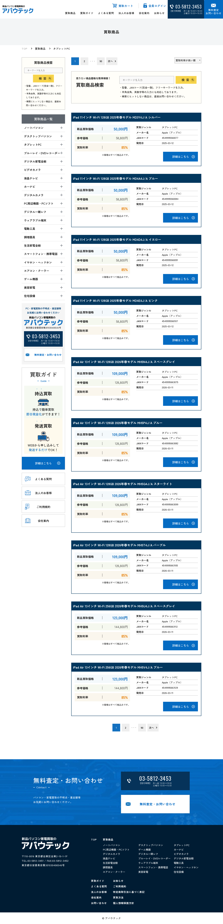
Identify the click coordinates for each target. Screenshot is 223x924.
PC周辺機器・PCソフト (116, 849)
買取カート (125, 6)
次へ (110, 61)
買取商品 (70, 13)
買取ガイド (86, 13)
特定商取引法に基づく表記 (129, 892)
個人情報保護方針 (123, 903)
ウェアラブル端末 (148, 863)
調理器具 (108, 867)
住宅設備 (179, 872)
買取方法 (118, 897)
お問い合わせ (99, 903)
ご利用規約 (119, 886)
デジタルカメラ (111, 854)
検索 (43, 78)
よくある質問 (106, 13)
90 (101, 61)
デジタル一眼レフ (148, 854)
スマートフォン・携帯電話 (153, 867)
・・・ (92, 61)
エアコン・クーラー (114, 872)
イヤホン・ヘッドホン (186, 867)
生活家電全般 (110, 863)
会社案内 (144, 13)
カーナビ (179, 849)
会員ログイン (157, 6)
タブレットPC (61, 48)
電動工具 (179, 863)
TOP (24, 48)
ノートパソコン (111, 845)
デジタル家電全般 (184, 858)
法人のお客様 (126, 13)
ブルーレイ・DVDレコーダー (154, 858)
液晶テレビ (109, 858)
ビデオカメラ (181, 854)
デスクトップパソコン (150, 845)
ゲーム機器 (144, 849)
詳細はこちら (47, 463)
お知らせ (159, 13)
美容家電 (143, 872)
